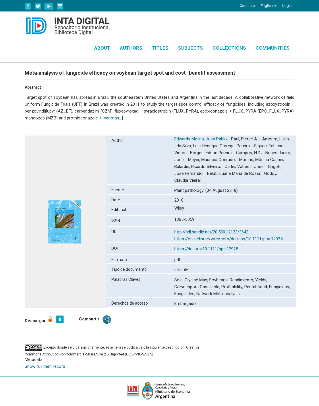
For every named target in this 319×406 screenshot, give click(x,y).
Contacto (247, 5)
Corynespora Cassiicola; (197, 286)
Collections (229, 48)
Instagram (60, 6)
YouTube (49, 6)
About (102, 48)
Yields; (261, 280)
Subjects (190, 48)
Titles (160, 48)
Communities (273, 48)
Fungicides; (185, 293)
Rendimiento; (242, 280)
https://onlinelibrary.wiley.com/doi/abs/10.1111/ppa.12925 (228, 238)
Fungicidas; (279, 286)
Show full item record (45, 366)
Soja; (179, 280)
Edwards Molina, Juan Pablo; (201, 139)
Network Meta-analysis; (218, 293)
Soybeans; (219, 280)
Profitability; (232, 286)
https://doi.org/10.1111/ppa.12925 (206, 249)
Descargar (39, 319)
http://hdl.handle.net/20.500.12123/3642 (211, 232)
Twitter (37, 6)
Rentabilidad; (256, 286)
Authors (131, 48)
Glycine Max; (197, 280)
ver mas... (113, 118)
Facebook (28, 6)
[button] (268, 5)
